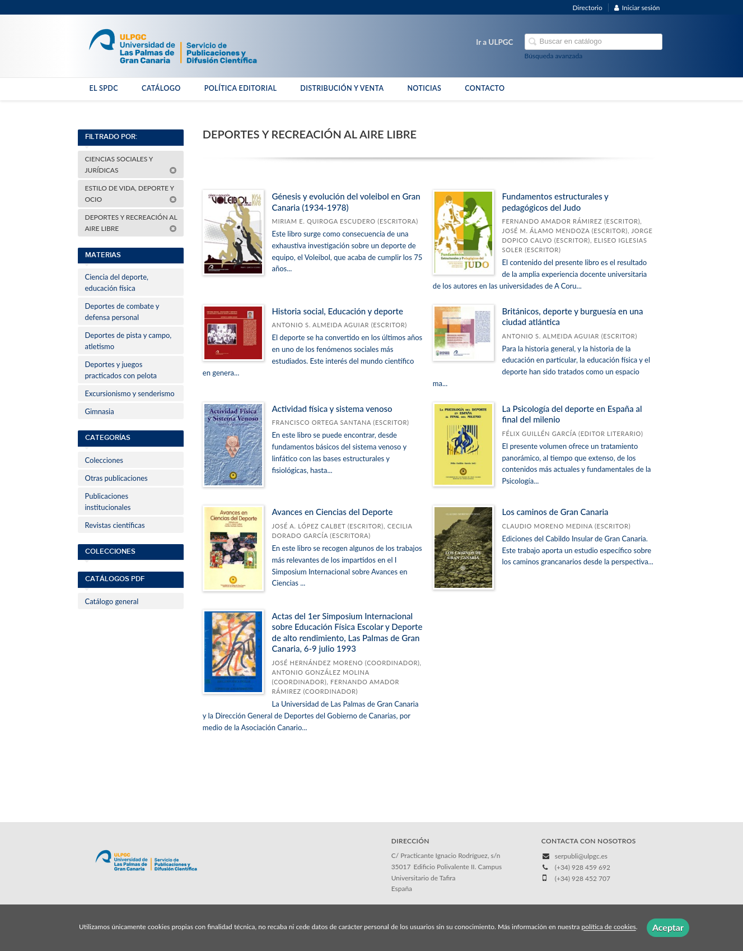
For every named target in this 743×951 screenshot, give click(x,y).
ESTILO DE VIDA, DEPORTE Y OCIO (131, 193)
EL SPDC (104, 88)
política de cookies (608, 927)
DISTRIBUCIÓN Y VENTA (342, 88)
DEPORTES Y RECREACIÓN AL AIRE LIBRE (131, 223)
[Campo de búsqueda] (593, 42)
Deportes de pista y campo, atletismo (128, 341)
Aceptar (668, 927)
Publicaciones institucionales (108, 501)
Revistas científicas (115, 525)
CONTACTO (484, 88)
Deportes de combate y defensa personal (122, 311)
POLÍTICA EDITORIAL (240, 88)
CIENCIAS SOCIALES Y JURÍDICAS (131, 164)
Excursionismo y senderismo (130, 393)
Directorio (587, 7)
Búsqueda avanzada (554, 56)
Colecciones (104, 460)
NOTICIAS (424, 88)
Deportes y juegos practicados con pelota (121, 370)
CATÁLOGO (161, 88)
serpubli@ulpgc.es (581, 856)
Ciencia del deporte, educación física (117, 282)
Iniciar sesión (637, 7)
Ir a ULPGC (494, 42)
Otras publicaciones (116, 478)
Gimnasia (99, 411)
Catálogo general (112, 601)
